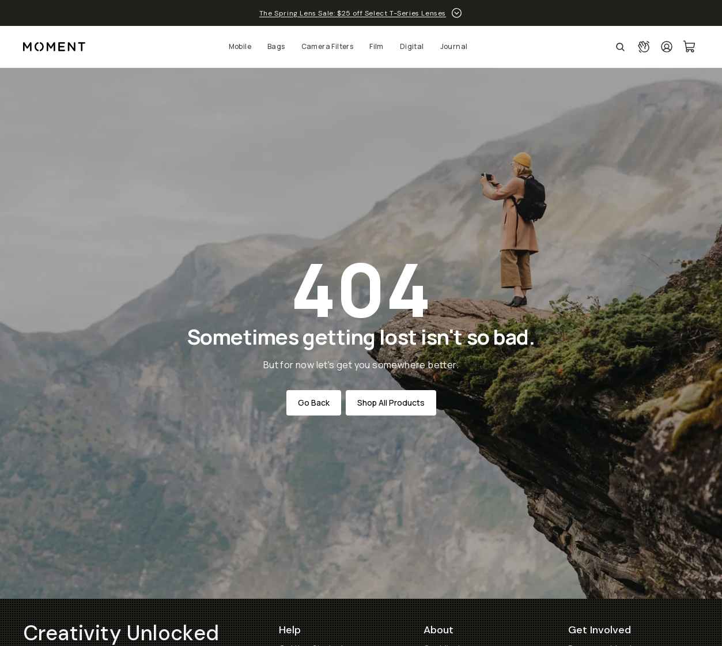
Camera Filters (327, 46)
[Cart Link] (690, 46)
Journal (454, 46)
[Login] (666, 46)
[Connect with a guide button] (643, 46)
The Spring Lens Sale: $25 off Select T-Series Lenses (352, 13)
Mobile (240, 46)
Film (376, 46)
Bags (276, 46)
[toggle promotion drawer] (457, 13)
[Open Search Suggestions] (620, 46)
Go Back (314, 402)
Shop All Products (391, 402)
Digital (412, 46)
